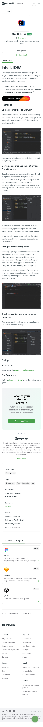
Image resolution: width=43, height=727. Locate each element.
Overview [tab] (7, 60)
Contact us (26, 639)
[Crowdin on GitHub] (3, 711)
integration (25, 483)
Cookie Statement (29, 675)
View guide (21, 51)
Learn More (21, 458)
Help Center (26, 642)
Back (6, 11)
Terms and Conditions (30, 667)
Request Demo (7, 646)
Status (24, 657)
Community (26, 653)
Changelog (26, 650)
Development (10, 473)
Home (4, 613)
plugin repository (15, 380)
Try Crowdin (21, 55)
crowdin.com (36, 711)
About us (5, 667)
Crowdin (21, 38)
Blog (3, 671)
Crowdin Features (8, 642)
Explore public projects (10, 650)
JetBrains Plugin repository (24, 370)
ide (33, 483)
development (10, 483)
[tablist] (21, 60)
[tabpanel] (21, 262)
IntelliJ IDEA (27, 613)
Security (5, 678)
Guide (8, 506)
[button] (35, 719)
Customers (6, 675)
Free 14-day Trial (21, 421)
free (18, 483)
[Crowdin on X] (7, 711)
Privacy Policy (27, 671)
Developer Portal (28, 646)
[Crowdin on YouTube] (14, 711)
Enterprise (5, 657)
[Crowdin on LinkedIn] (10, 711)
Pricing (4, 653)
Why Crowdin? (7, 639)
